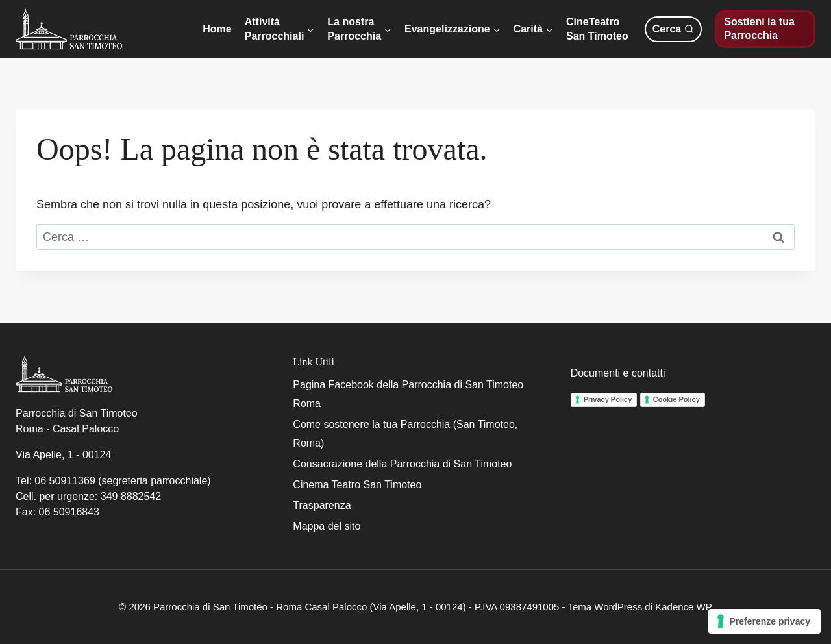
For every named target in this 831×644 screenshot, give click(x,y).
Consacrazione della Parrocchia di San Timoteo (402, 463)
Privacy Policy (608, 399)
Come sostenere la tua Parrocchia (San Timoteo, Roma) (405, 434)
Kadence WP (683, 606)
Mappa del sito (326, 526)
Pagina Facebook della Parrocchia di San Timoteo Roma (408, 394)
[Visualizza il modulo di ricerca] (673, 29)
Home (217, 28)
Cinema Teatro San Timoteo (357, 484)
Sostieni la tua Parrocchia (759, 28)
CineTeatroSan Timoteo (597, 29)
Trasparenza (322, 505)
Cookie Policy (676, 399)
